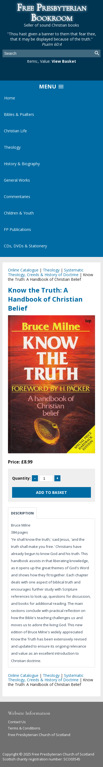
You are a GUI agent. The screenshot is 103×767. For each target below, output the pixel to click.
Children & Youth (19, 213)
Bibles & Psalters (19, 114)
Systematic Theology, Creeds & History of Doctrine (45, 272)
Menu (51, 86)
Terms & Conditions (24, 728)
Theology (12, 147)
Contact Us (17, 721)
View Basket (64, 61)
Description (22, 513)
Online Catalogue (23, 270)
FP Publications (17, 229)
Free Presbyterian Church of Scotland (39, 734)
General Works (17, 180)
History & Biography (22, 163)
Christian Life (15, 130)
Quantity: (21, 478)
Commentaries (17, 196)
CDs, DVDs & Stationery (25, 245)
